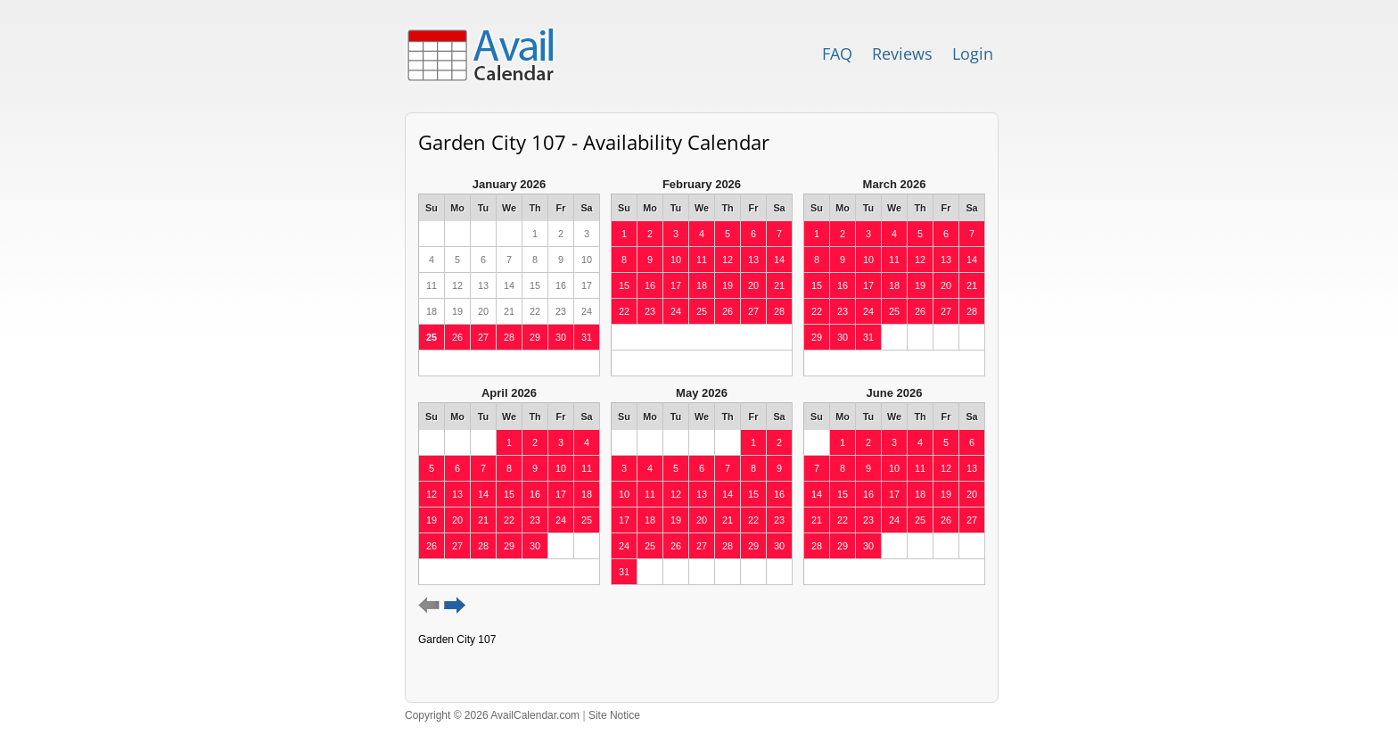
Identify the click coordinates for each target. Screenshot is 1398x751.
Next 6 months (455, 606)
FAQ (837, 53)
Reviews (902, 53)
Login (972, 53)
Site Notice (614, 715)
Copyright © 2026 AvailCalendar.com (492, 715)
